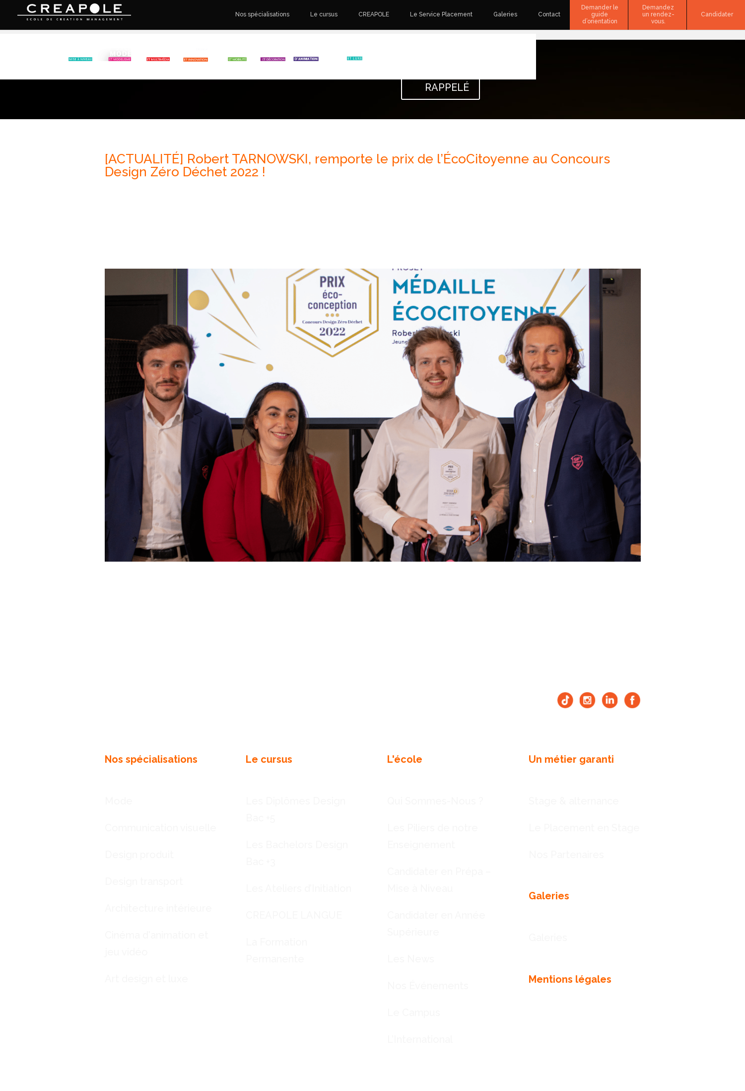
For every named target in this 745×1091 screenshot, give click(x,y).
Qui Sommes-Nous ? (435, 801)
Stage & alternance (574, 801)
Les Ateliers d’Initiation (298, 888)
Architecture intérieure (158, 908)
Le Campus (413, 1012)
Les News (410, 959)
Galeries (505, 14)
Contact (549, 14)
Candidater (717, 14)
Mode (119, 801)
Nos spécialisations (262, 14)
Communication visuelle (160, 828)
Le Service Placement (441, 14)
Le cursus (324, 14)
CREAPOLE (373, 14)
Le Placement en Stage (584, 828)
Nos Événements (428, 986)
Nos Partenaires (566, 855)
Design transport (144, 881)
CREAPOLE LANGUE (294, 915)
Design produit (139, 855)
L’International (420, 1039)
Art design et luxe (146, 979)
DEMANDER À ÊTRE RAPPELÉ (440, 70)
